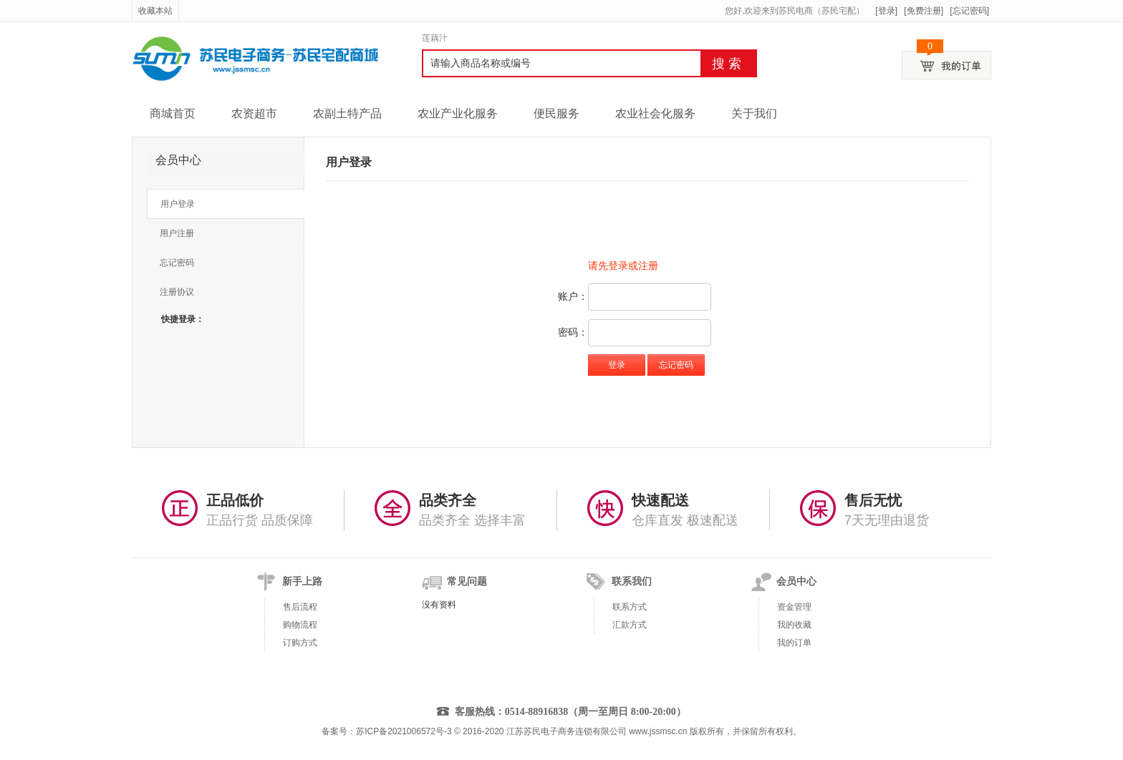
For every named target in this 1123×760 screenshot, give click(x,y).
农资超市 (254, 113)
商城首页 (173, 113)
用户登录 (177, 204)
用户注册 (177, 233)
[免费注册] (923, 11)
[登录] (886, 11)
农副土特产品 (347, 113)
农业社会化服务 (655, 113)
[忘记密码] (969, 11)
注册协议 (177, 292)
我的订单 (794, 643)
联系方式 (629, 607)
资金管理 (794, 607)
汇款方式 (629, 625)
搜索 (728, 64)
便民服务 (556, 113)
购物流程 (300, 625)
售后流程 (300, 607)
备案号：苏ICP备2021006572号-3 (386, 731)
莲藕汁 (435, 38)
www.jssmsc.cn (658, 731)
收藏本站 (155, 11)
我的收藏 (794, 625)
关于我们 (754, 113)
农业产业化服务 (458, 113)
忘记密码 (177, 263)
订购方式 (300, 643)
